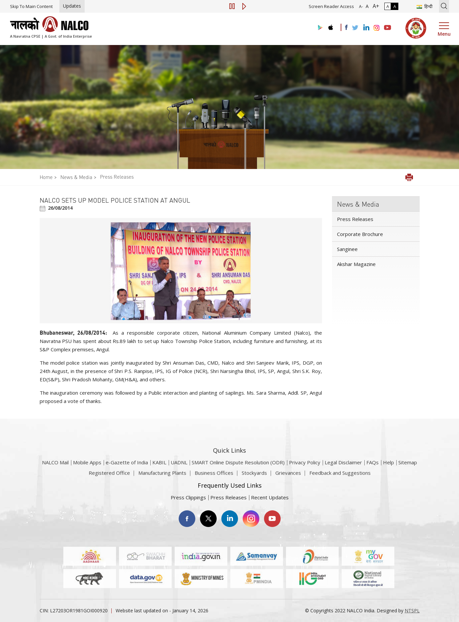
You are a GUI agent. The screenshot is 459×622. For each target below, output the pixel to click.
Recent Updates (270, 497)
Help (388, 469)
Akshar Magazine (356, 264)
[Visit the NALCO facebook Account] (346, 27)
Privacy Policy (304, 469)
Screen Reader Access (331, 6)
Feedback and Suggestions (340, 475)
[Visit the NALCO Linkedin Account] (366, 28)
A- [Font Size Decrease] (361, 6)
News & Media (76, 177)
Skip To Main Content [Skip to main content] (31, 6)
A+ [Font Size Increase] (374, 6)
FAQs (372, 469)
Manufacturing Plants (162, 475)
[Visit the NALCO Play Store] (319, 28)
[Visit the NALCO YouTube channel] (387, 28)
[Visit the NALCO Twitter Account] (355, 28)
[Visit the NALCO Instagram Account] (376, 28)
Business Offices (214, 475)
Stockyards (254, 475)
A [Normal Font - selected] (366, 6)
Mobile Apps (87, 469)
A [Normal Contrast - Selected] (387, 6)
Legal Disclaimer (343, 469)
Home (46, 177)
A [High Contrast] (394, 6)
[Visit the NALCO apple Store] (330, 26)
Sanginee (347, 249)
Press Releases (117, 176)
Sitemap (407, 469)
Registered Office (109, 475)
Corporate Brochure (360, 234)
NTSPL (412, 610)
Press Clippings (188, 497)
